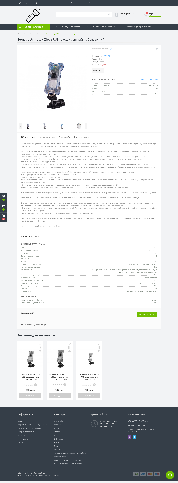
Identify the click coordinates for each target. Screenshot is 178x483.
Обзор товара (28, 137)
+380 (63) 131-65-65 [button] (138, 421)
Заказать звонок (125, 16)
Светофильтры (60, 456)
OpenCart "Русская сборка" (36, 473)
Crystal (57, 449)
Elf (55, 435)
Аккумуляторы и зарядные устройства (70, 453)
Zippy (56, 446)
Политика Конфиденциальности (31, 428)
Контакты (21, 435)
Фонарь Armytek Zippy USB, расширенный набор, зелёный (59, 377)
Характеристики (47, 137)
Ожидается (30, 396)
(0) (111, 49)
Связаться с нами (60, 3)
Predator (57, 424)
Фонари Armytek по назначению (102, 27)
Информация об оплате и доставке (32, 424)
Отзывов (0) (64, 137)
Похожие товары (81, 137)
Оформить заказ (155, 16)
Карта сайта (22, 439)
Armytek (107, 56)
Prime (56, 442)
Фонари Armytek (30, 34)
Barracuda (58, 421)
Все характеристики (149, 79)
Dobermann (59, 439)
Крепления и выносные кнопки (67, 460)
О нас (109, 3)
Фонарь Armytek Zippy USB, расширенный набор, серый (89, 377)
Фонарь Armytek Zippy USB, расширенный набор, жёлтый (30, 377)
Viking (56, 428)
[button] (25, 3)
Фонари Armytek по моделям (69, 27)
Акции (20, 442)
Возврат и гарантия (78, 3)
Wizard (57, 432)
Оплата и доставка (96, 3)
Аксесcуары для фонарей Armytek (137, 27)
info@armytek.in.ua (136, 425)
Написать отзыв (146, 314)
